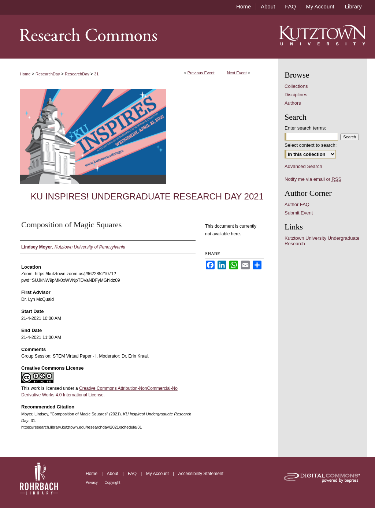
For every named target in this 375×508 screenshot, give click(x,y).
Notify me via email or (313, 179)
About (113, 473)
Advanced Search (303, 166)
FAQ (133, 473)
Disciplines (296, 94)
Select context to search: (311, 145)
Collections (296, 86)
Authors (293, 103)
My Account (158, 473)
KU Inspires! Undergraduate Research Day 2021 (147, 196)
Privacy (92, 483)
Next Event (237, 73)
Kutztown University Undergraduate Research (322, 240)
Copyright (112, 483)
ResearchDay (48, 74)
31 (96, 74)
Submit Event (299, 213)
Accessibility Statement (200, 473)
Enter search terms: (305, 128)
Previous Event (201, 73)
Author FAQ (297, 204)
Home (25, 74)
